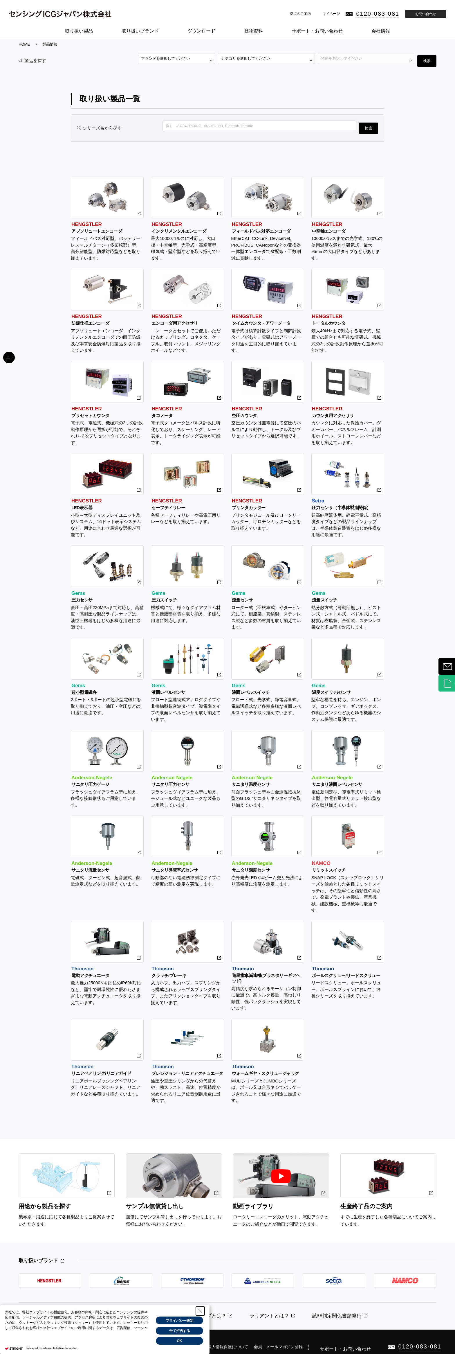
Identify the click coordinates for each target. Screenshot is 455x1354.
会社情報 (380, 30)
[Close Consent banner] (200, 1311)
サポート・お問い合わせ (317, 30)
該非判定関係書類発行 (337, 1309)
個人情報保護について (245, 1333)
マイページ (331, 14)
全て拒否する (179, 1331)
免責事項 (211, 1333)
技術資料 (253, 30)
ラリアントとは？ (269, 1309)
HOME (24, 44)
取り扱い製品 (79, 30)
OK (179, 1341)
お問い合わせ (425, 14)
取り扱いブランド (140, 30)
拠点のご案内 (300, 14)
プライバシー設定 (180, 1321)
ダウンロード (201, 30)
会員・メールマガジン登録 (295, 1333)
